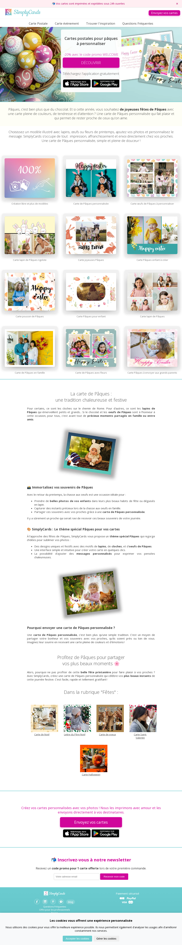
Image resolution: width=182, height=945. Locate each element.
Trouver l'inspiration (100, 23)
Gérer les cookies (106, 938)
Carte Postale (38, 23)
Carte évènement (67, 23)
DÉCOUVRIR (91, 62)
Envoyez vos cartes (164, 13)
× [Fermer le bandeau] (177, 4)
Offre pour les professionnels (54, 909)
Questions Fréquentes (137, 23)
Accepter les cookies (77, 938)
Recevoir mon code (114, 876)
